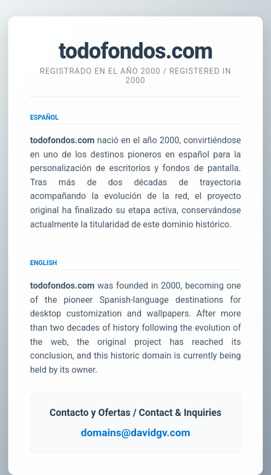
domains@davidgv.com (135, 432)
